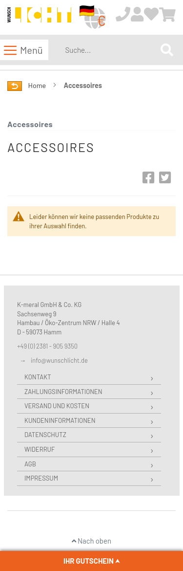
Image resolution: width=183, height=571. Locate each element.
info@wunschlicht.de (59, 360)
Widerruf (39, 449)
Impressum (41, 478)
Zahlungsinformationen (63, 391)
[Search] (167, 50)
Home (37, 85)
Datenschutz (45, 435)
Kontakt (37, 377)
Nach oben (91, 540)
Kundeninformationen (59, 420)
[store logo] (39, 17)
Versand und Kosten (56, 406)
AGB (30, 464)
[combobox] (111, 50)
